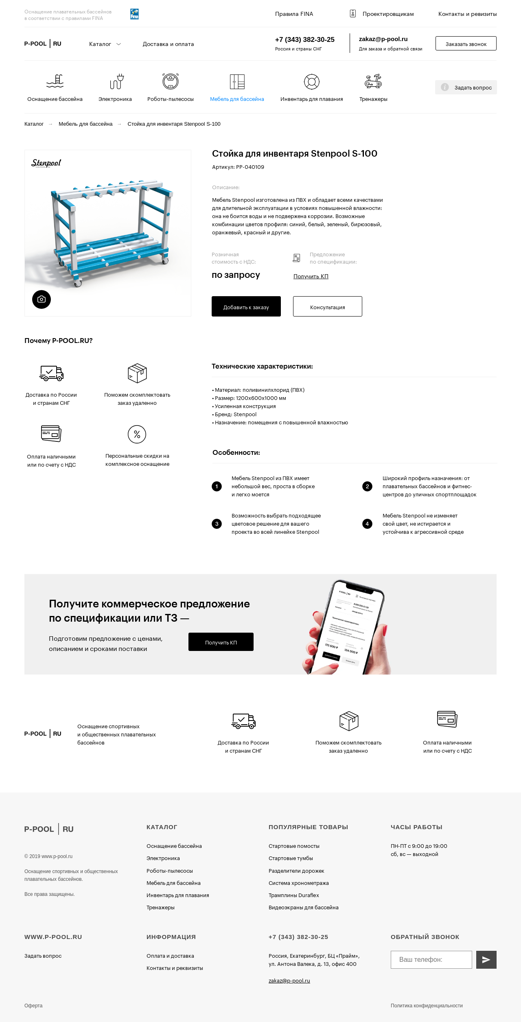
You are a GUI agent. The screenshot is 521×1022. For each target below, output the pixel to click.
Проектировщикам (388, 13)
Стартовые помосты (294, 845)
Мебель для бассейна (237, 98)
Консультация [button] (327, 306)
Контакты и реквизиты (175, 967)
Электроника (115, 98)
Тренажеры (373, 98)
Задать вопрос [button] (473, 87)
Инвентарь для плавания (311, 98)
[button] (445, 87)
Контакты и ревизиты (467, 13)
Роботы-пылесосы (170, 98)
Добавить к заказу (246, 306)
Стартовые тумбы (291, 857)
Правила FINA (294, 13)
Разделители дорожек (296, 870)
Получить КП (221, 642)
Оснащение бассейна (55, 98)
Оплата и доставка (170, 955)
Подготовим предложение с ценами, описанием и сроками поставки (106, 642)
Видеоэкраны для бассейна (304, 906)
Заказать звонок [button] (466, 43)
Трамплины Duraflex (294, 894)
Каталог (34, 124)
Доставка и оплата (168, 43)
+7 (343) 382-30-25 (305, 40)
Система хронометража (299, 882)
